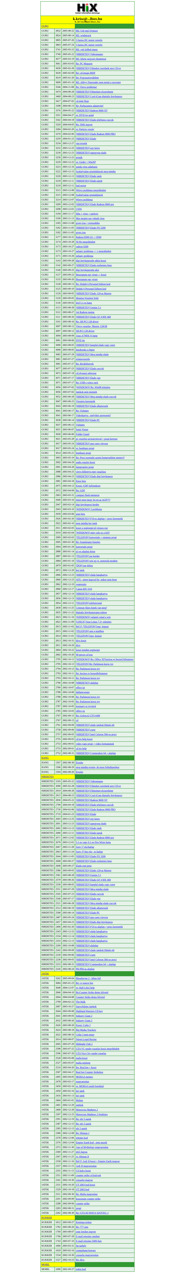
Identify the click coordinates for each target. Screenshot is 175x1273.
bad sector (81, 185)
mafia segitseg (83, 1062)
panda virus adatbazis (87, 166)
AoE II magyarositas (86, 1166)
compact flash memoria (87, 495)
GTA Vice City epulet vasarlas (91, 1053)
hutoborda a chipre (85, 349)
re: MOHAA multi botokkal (90, 1086)
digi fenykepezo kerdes (87, 504)
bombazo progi (83, 453)
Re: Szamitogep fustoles (88, 542)
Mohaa (79, 1100)
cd (77, 720)
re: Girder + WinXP (86, 162)
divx (78, 645)
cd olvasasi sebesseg (86, 373)
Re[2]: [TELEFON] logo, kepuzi (92, 626)
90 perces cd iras (84, 654)
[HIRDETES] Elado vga (88, 378)
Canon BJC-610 (84, 589)
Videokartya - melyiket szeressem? (93, 415)
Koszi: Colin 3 (83, 1025)
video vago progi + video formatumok (95, 743)
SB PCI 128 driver (85, 331)
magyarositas (82, 1081)
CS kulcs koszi (83, 1170)
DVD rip (80, 340)
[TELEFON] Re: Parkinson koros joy (94, 664)
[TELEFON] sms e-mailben (90, 631)
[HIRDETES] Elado (86, 138)
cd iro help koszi (84, 739)
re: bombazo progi (85, 448)
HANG (45, 758)
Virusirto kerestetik (85, 401)
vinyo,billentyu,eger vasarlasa (91, 471)
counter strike (83, 1203)
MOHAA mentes (84, 1077)
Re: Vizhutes (82, 410)
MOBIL (46, 1264)
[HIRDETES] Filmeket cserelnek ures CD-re (98, 68)
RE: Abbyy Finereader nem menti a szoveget (98, 82)
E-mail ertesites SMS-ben (89, 1241)
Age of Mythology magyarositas (92, 1147)
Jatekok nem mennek (86, 392)
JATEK (45, 973)
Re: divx (80, 1259)
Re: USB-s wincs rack (87, 382)
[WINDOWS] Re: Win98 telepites (93, 387)
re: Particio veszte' (85, 129)
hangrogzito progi (85, 467)
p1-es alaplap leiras (85, 551)
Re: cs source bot (84, 983)
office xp (80, 687)
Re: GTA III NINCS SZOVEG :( (92, 1213)
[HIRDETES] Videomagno (89, 54)
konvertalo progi (84, 546)
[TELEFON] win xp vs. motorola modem (97, 560)
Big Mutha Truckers (86, 1030)
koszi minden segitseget (88, 650)
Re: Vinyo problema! (86, 87)
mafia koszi (82, 1058)
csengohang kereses (86, 1250)
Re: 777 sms (82, 1227)
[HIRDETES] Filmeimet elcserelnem (94, 91)
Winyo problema (84, 199)
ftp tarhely (81, 1245)
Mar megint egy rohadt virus (90, 218)
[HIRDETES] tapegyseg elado (91, 152)
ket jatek (80, 570)
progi (78, 1208)
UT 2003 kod (82, 1189)
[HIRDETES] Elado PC (88, 420)
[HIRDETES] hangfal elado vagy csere (95, 345)
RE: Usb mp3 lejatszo (87, 30)
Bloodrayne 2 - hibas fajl (88, 978)
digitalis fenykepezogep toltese (91, 612)
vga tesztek (81, 143)
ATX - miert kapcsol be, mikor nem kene (96, 579)
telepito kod (82, 1137)
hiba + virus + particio (87, 213)
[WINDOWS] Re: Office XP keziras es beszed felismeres (104, 659)
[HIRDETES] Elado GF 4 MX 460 (93, 317)
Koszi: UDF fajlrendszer (88, 485)
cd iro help (81, 748)
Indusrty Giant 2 (84, 1016)
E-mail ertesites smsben (88, 1236)
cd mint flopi (82, 101)
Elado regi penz (84, 865)
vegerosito (81, 584)
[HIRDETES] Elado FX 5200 (91, 227)
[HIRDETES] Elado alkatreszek (92, 406)
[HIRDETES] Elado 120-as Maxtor (93, 293)
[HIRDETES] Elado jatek (89, 176)
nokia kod (81, 1269)
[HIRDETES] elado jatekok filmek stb (95, 725)
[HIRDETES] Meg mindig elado (92, 354)
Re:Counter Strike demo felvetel (92, 992)
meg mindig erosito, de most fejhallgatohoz (97, 767)
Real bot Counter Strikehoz (89, 1072)
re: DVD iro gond (85, 115)
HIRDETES (48, 776)
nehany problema (84, 256)
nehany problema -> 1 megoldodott (93, 251)
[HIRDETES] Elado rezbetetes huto (94, 265)
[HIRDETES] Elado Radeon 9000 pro (95, 204)
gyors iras (81, 232)
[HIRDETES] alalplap (87, 682)
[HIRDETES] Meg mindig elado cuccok (96, 396)
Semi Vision (82, 429)
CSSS (79, 209)
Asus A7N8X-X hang (87, 335)
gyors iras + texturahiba (88, 223)
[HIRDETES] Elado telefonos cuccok (95, 120)
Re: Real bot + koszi (86, 1067)
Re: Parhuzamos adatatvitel (89, 105)
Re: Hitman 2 (82, 1133)
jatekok (79, 1105)
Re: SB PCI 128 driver (87, 321)
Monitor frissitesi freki (87, 298)
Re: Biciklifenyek (85, 363)
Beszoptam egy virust (87, 279)
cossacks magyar (84, 1180)
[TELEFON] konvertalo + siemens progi (96, 537)
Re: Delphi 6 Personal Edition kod (93, 284)
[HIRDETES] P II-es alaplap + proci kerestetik (99, 518)
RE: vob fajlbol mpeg (87, 49)
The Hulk (80, 1001)
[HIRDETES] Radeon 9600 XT (92, 110)
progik (79, 157)
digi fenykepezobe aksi (87, 270)
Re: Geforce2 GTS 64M (88, 715)
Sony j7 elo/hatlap (85, 847)
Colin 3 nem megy (85, 1034)
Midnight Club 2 (84, 1044)
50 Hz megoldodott (85, 241)
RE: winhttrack (83, 35)
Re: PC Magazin (84, 63)
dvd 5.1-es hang (84, 302)
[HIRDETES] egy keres (88, 148)
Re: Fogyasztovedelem (87, 77)
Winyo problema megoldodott (91, 190)
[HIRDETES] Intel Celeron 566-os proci (96, 734)
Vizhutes (80, 424)
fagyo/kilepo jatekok (86, 1006)
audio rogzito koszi (85, 462)
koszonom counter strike (88, 1198)
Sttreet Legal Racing (86, 1039)
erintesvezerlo (83, 359)
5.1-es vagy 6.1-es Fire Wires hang (93, 842)
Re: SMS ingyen (84, 124)
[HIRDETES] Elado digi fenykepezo (94, 476)
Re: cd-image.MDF (85, 73)
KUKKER (47, 1217)
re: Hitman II (82, 1156)
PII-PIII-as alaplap (85, 969)
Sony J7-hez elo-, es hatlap (89, 851)
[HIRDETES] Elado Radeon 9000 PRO (95, 134)
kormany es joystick (86, 706)
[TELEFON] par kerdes (88, 556)
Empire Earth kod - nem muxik (91, 1142)
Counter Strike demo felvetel (90, 997)
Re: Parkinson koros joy (88, 668)
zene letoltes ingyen (86, 1231)
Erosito (79, 762)
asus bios (80, 514)
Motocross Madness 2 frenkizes (92, 1114)
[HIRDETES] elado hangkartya (92, 575)
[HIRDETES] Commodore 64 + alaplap (96, 753)
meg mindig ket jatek (86, 523)
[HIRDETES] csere (85, 729)
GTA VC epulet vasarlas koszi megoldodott (97, 1048)
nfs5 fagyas (81, 1152)
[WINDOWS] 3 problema (89, 509)
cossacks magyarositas (87, 1255)
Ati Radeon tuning (85, 312)
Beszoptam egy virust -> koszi (91, 274)
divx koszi (81, 640)
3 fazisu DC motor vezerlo (89, 40)
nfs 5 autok (81, 1128)
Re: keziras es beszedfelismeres (92, 673)
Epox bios (81, 481)
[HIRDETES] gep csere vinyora (92, 443)
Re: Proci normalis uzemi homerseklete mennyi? (100, 457)
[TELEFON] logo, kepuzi (89, 636)
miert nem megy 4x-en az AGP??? (93, 500)
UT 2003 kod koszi (85, 1184)
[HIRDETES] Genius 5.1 (88, 307)
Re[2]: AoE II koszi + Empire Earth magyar (98, 1161)
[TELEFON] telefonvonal (89, 603)
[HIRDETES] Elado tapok (89, 181)
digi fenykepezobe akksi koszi (91, 260)
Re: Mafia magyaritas (87, 1194)
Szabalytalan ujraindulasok (89, 195)
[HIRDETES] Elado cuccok (90, 368)
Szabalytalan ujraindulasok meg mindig (96, 171)
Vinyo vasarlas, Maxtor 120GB (91, 326)
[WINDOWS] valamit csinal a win (93, 617)
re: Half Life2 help (85, 987)
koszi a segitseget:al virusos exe (92, 528)
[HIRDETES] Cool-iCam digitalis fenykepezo (99, 96)
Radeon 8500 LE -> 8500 (88, 237)
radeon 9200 (82, 246)
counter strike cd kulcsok (88, 1175)
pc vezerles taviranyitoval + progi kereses (97, 439)
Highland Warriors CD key (89, 1011)
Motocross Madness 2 (87, 1109)
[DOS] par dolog (84, 565)
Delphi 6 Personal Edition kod (91, 288)
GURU (45, 26)
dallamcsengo (83, 692)
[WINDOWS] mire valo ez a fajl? (93, 532)
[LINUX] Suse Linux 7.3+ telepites (93, 621)
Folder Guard (82, 434)
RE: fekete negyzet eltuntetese (91, 59)
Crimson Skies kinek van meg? (91, 607)
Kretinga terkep (84, 1222)
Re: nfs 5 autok (83, 1119)
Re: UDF (80, 490)
